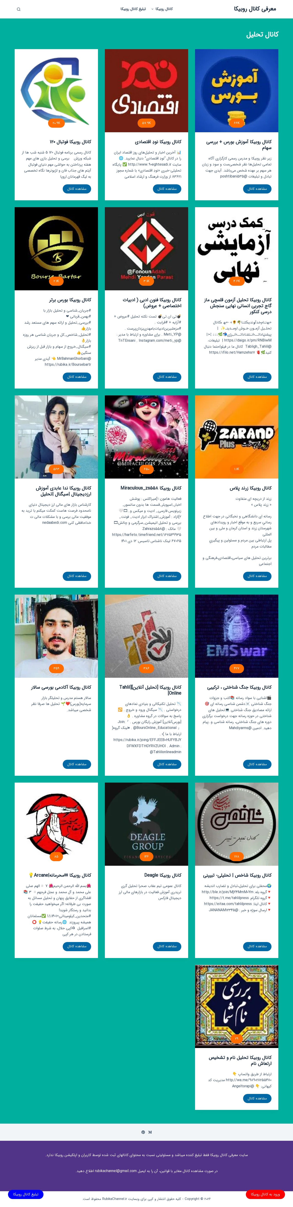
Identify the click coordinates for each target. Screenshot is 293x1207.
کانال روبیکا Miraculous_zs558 (150, 488)
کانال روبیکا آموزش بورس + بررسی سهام (238, 144)
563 (56, 469)
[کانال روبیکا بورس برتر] (56, 248)
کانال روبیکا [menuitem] (161, 9)
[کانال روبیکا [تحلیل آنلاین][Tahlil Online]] (146, 636)
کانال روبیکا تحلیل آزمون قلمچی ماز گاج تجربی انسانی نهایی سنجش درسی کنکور (237, 305)
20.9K (56, 123)
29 (236, 1038)
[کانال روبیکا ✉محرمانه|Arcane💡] (56, 824)
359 (56, 668)
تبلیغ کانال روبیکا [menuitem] (133, 9)
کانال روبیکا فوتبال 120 (70, 142)
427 (236, 668)
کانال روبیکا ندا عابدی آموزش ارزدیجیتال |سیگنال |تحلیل (63, 491)
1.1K (236, 469)
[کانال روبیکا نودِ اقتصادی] (146, 90)
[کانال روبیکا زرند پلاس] (236, 437)
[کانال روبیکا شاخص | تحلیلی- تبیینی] (236, 824)
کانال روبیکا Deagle (162, 875)
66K (237, 123)
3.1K (146, 281)
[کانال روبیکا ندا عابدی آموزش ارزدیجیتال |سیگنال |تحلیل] (56, 437)
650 (146, 469)
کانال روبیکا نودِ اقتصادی (158, 142)
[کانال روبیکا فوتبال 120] (56, 90)
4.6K (236, 281)
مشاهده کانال (257, 189)
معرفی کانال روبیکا (255, 9)
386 (146, 668)
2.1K (56, 281)
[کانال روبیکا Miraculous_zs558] (146, 437)
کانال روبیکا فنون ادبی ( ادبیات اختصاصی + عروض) (152, 303)
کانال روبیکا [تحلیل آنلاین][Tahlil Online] (150, 690)
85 (56, 856)
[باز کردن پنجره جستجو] (18, 9)
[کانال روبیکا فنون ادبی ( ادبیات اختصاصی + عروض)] (146, 248)
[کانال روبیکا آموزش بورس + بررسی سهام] (236, 90)
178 (236, 856)
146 (146, 856)
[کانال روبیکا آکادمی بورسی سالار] (56, 636)
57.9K (146, 123)
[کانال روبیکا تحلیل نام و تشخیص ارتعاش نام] (236, 1006)
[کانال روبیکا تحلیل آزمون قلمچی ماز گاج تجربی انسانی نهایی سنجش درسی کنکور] (236, 248)
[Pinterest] (143, 1132)
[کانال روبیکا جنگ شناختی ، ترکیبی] (236, 636)
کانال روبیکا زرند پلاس (250, 488)
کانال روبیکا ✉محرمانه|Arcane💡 (59, 875)
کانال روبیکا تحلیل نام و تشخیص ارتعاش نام (240, 1060)
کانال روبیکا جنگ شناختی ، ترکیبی (239, 687)
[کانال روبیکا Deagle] (146, 824)
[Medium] (150, 1132)
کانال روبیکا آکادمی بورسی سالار (61, 687)
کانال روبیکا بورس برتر (70, 300)
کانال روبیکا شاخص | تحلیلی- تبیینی (237, 875)
